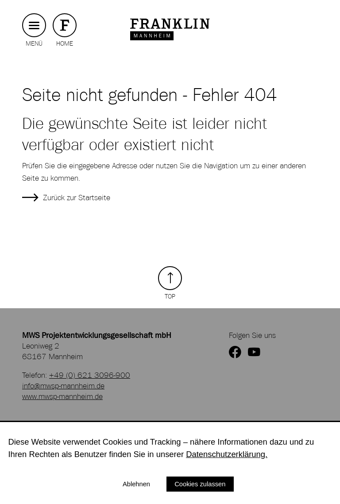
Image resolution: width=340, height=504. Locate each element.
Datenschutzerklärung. (226, 454)
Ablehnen (136, 484)
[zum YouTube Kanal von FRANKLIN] (254, 352)
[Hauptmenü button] (34, 25)
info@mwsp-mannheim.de (63, 385)
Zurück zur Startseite (76, 197)
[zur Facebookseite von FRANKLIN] (235, 352)
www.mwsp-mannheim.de (62, 396)
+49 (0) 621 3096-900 (89, 375)
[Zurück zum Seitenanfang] (170, 283)
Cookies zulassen (199, 484)
